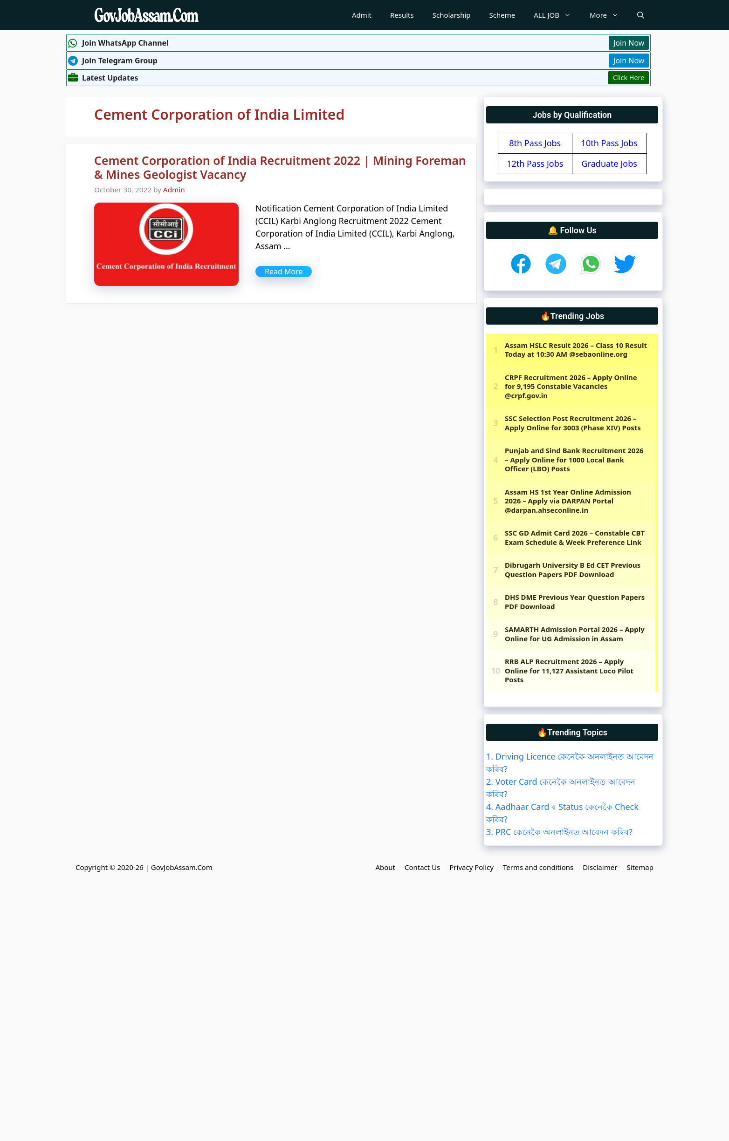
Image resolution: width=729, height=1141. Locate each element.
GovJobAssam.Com (182, 867)
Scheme (502, 15)
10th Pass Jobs (609, 143)
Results (402, 15)
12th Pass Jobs (535, 163)
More (609, 15)
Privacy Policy (471, 867)
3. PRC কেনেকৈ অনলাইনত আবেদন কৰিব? (559, 831)
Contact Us (422, 867)
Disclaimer (600, 867)
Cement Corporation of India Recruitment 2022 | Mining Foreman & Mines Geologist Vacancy (280, 167)
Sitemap (639, 867)
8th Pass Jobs (535, 143)
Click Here (628, 77)
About (385, 867)
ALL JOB (557, 15)
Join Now (628, 43)
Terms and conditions (538, 867)
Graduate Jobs (609, 163)
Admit (361, 15)
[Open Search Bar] (640, 15)
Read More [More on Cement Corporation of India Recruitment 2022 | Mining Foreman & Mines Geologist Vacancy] (284, 271)
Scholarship (452, 15)
